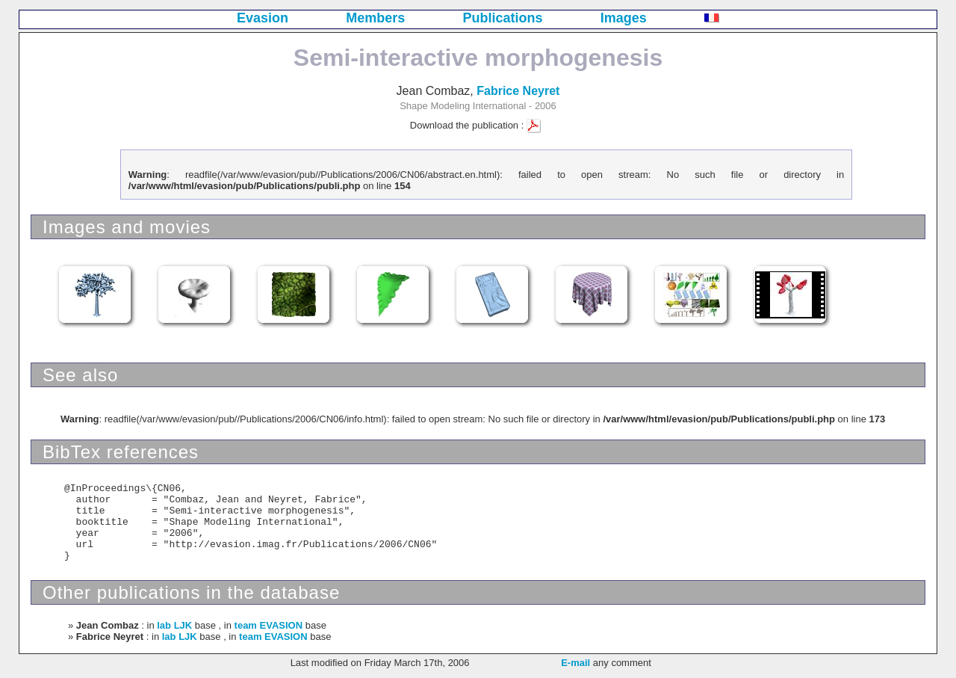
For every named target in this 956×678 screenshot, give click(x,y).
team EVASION (269, 625)
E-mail (575, 662)
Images (623, 17)
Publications (503, 17)
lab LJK (174, 625)
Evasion (262, 17)
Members (375, 17)
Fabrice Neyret (518, 90)
